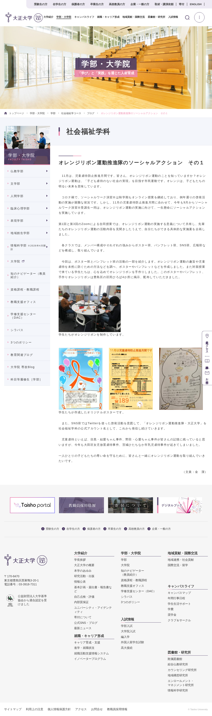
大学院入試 (128, 631)
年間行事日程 (176, 598)
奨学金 (172, 614)
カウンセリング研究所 (182, 670)
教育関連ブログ (22, 354)
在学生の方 (59, 4)
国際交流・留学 (178, 565)
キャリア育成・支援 (87, 642)
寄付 (181, 4)
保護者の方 (78, 4)
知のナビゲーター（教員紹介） (28, 275)
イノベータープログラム (90, 658)
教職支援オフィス (23, 301)
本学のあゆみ (83, 570)
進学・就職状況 (84, 647)
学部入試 (126, 626)
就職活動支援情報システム (91, 653)
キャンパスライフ (83, 17)
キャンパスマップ (179, 592)
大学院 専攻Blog (23, 367)
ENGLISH (196, 4)
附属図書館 (175, 659)
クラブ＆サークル (179, 620)
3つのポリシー (21, 342)
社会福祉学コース (71, 113)
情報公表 (80, 581)
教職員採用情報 (117, 709)
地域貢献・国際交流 (132, 17)
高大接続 (126, 647)
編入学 (125, 636)
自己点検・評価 (84, 596)
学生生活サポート (179, 603)
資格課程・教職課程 (25, 289)
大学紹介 (47, 17)
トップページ (14, 113)
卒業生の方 (97, 4)
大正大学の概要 (84, 565)
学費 (170, 609)
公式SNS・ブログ (86, 622)
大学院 (17, 261)
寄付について (83, 617)
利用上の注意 (34, 709)
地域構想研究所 (178, 675)
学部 (53, 113)
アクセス (81, 709)
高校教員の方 (117, 4)
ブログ (90, 113)
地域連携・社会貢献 (181, 559)
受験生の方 (40, 4)
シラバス (17, 330)
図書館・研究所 (155, 17)
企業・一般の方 (139, 4)
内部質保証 (81, 602)
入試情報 (171, 17)
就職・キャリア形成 (107, 17)
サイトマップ (13, 709)
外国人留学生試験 (132, 642)
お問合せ (97, 709)
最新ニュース (83, 628)
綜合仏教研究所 (178, 664)
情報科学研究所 (178, 690)
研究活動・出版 (84, 576)
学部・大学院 (62, 17)
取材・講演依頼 (164, 4)
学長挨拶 (80, 559)
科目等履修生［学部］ (26, 379)
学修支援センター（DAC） (23, 315)
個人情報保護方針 (59, 709)
